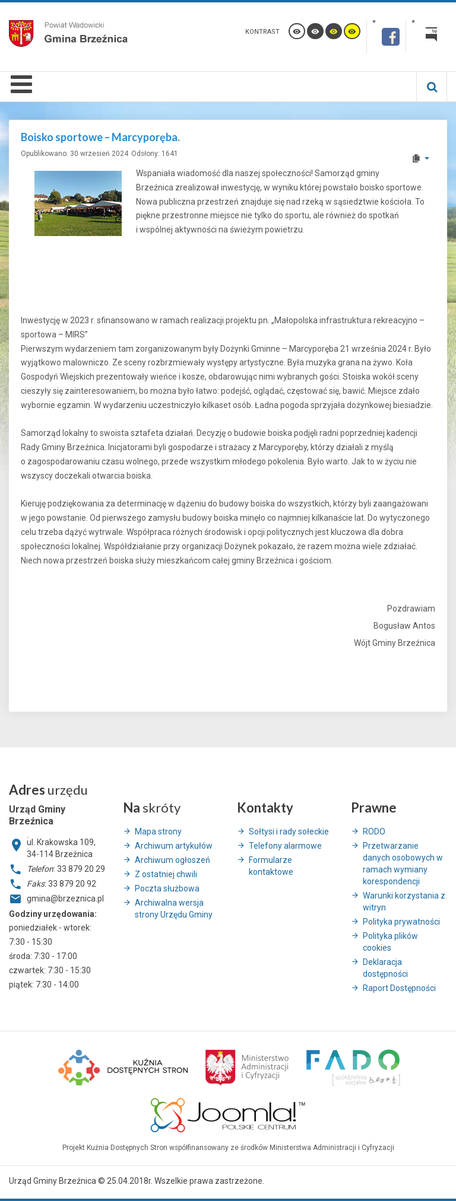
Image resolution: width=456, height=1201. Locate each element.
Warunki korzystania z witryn (404, 901)
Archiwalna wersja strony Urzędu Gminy (174, 908)
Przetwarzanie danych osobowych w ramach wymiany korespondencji (403, 863)
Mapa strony (158, 831)
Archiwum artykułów (174, 845)
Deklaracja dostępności (385, 968)
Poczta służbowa (167, 888)
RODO (374, 831)
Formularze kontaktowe (271, 866)
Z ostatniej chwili (166, 874)
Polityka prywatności (401, 921)
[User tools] (420, 158)
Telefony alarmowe (285, 845)
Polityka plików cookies (390, 941)
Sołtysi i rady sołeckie (289, 831)
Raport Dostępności (399, 988)
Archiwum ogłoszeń (172, 860)
